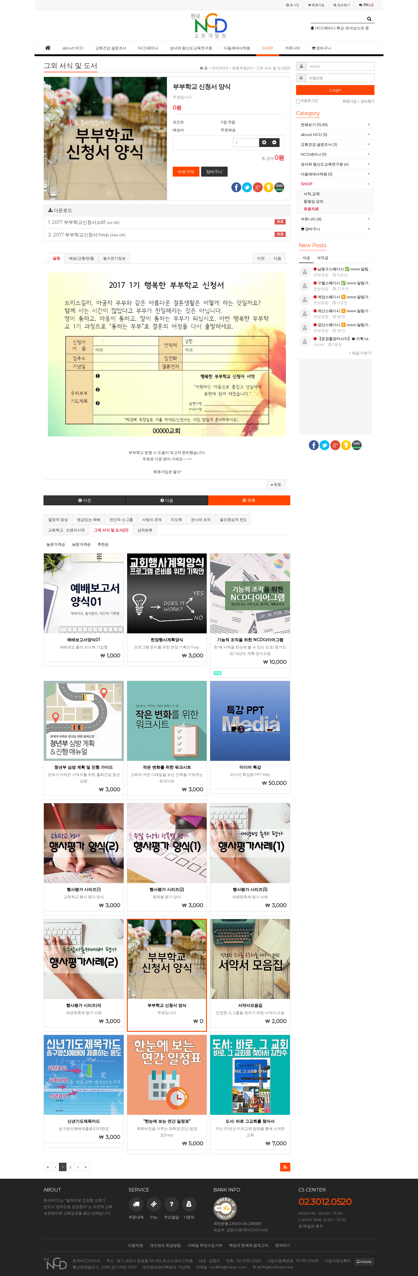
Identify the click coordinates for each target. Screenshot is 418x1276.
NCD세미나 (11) (314, 154)
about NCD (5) (314, 134)
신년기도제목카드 (83, 1121)
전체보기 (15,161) (314, 124)
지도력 (176, 519)
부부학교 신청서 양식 (166, 1005)
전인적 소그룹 (121, 519)
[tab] (335, 125)
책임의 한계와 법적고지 (249, 1245)
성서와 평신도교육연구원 (191, 48)
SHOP (267, 48)
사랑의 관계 (152, 519)
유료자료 (312, 208)
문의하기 (282, 1245)
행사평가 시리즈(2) (166, 889)
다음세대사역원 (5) (316, 174)
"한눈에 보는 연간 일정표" (166, 1121)
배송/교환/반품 (81, 258)
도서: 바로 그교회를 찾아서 (250, 1121)
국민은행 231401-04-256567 (237, 1223)
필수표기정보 (114, 258)
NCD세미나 (148, 48)
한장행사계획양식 (167, 639)
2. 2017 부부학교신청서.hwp (167, 235)
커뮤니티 (292, 48)
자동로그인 (307, 100)
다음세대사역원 (237, 48)
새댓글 (322, 257)
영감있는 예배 (88, 519)
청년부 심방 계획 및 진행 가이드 (83, 767)
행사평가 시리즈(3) (250, 889)
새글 (306, 257)
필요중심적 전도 (233, 519)
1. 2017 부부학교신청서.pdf (167, 222)
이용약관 (135, 1245)
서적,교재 (312, 193)
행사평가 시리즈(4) (83, 1005)
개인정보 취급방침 (165, 1245)
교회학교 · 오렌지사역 (66, 530)
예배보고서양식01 (83, 639)
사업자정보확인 (338, 1260)
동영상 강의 (313, 201)
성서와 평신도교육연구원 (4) (325, 164)
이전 (261, 258)
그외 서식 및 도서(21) (111, 530)
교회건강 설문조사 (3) (319, 144)
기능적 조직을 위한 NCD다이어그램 (250, 639)
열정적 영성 (58, 519)
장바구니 (321, 48)
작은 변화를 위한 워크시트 (167, 767)
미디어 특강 (250, 767)
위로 (276, 484)
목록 (249, 500)
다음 (277, 258)
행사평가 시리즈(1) (84, 889)
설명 (56, 258)
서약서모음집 (250, 1005)
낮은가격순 (81, 544)
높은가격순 (55, 544)
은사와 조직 (201, 519)
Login (335, 90)
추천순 (103, 544)
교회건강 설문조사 (110, 48)
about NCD (73, 48)
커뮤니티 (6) (311, 219)
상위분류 (144, 530)
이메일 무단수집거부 (205, 1245)
